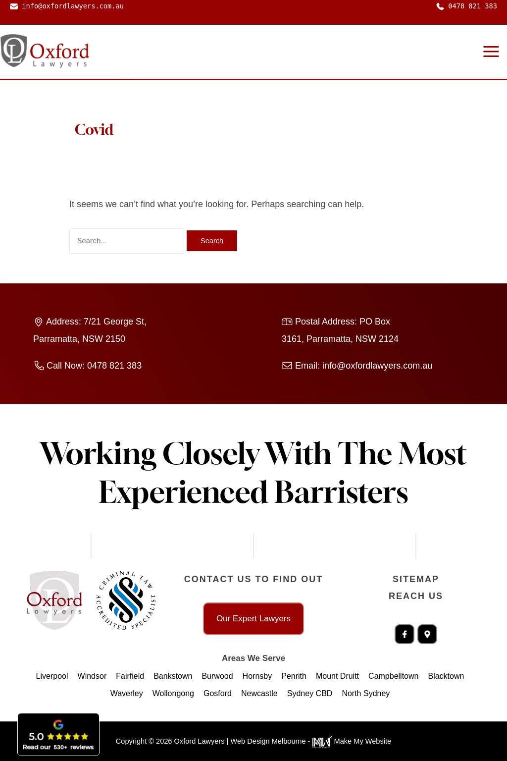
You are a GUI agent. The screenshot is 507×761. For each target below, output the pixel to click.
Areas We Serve (253, 658)
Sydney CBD (310, 693)
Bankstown (172, 676)
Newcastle (259, 693)
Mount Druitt (337, 676)
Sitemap (416, 579)
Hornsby (257, 676)
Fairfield (130, 676)
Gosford (217, 693)
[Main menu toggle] (491, 52)
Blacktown (446, 676)
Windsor (92, 676)
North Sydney (366, 693)
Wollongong (173, 693)
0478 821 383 (466, 6)
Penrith (293, 676)
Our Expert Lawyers (253, 618)
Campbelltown (393, 676)
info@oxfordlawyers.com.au (67, 6)
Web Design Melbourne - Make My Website (311, 741)
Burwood (217, 676)
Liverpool (52, 676)
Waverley (126, 693)
